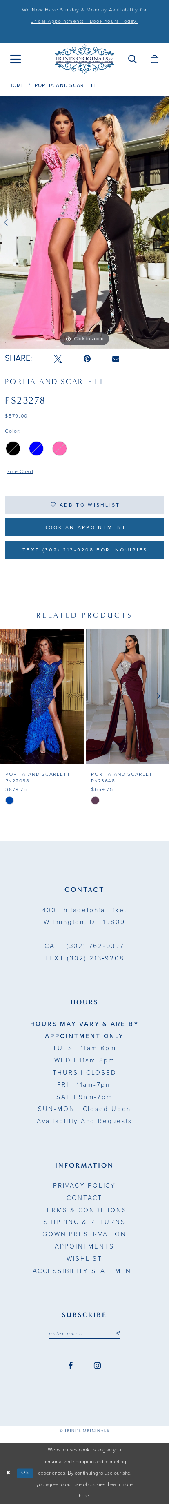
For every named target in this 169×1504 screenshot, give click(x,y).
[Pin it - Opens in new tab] (87, 359)
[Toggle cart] (154, 59)
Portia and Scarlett (66, 85)
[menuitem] (16, 59)
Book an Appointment (85, 527)
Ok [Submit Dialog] (25, 1473)
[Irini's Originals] (84, 59)
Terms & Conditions (84, 1210)
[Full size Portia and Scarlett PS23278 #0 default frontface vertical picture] (84, 222)
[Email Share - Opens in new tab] (115, 359)
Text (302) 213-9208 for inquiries (84, 550)
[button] (132, 59)
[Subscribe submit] (117, 1333)
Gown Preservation (84, 1234)
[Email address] (85, 1333)
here (84, 1496)
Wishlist (84, 1258)
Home (17, 85)
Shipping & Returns (85, 1222)
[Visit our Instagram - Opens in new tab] (97, 1366)
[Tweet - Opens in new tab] (58, 359)
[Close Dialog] (8, 1473)
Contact (84, 1198)
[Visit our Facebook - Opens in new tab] (70, 1366)
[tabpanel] (84, 222)
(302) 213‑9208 (85, 958)
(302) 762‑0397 (84, 946)
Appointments (84, 1246)
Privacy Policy (84, 1185)
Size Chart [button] (20, 471)
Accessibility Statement (84, 1271)
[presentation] (42, 696)
